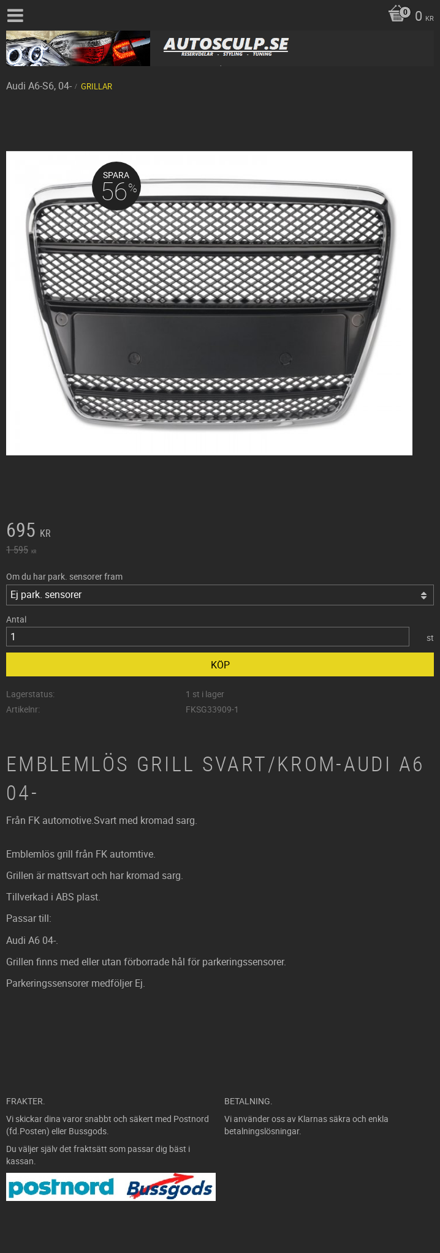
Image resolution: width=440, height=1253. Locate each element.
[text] (220, 531)
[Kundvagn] (408, 17)
